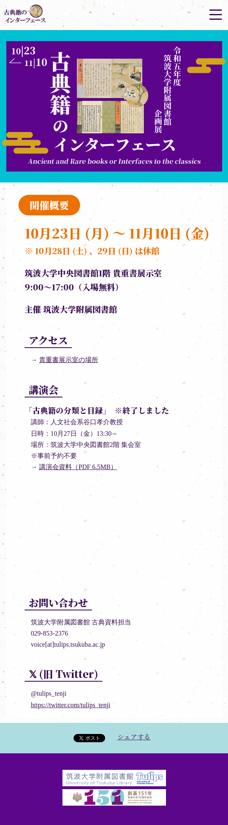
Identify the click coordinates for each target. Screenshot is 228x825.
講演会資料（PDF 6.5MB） (78, 466)
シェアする (133, 736)
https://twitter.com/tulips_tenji (70, 704)
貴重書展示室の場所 (68, 359)
